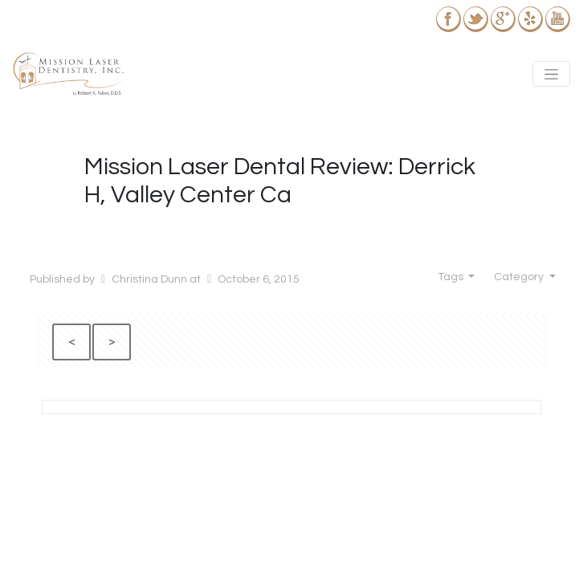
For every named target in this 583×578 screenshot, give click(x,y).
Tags (452, 277)
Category (520, 277)
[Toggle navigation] (551, 74)
